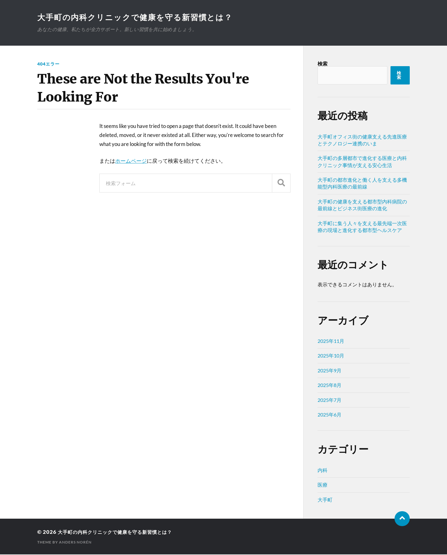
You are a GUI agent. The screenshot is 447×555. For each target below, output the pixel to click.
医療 (322, 485)
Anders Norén (75, 542)
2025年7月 (329, 400)
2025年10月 (331, 356)
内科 (322, 471)
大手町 (325, 500)
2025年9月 (329, 371)
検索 (322, 64)
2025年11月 (331, 341)
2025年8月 (329, 386)
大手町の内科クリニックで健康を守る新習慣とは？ (139, 17)
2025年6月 (329, 415)
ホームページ (131, 161)
